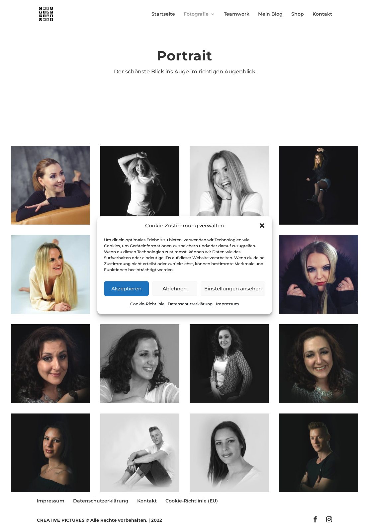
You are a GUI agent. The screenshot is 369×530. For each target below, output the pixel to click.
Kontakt (322, 14)
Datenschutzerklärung (190, 304)
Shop (297, 14)
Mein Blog (270, 14)
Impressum (227, 304)
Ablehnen (174, 288)
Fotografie (196, 14)
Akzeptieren (126, 288)
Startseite (163, 14)
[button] (262, 225)
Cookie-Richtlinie (147, 304)
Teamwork (236, 14)
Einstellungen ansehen (233, 288)
